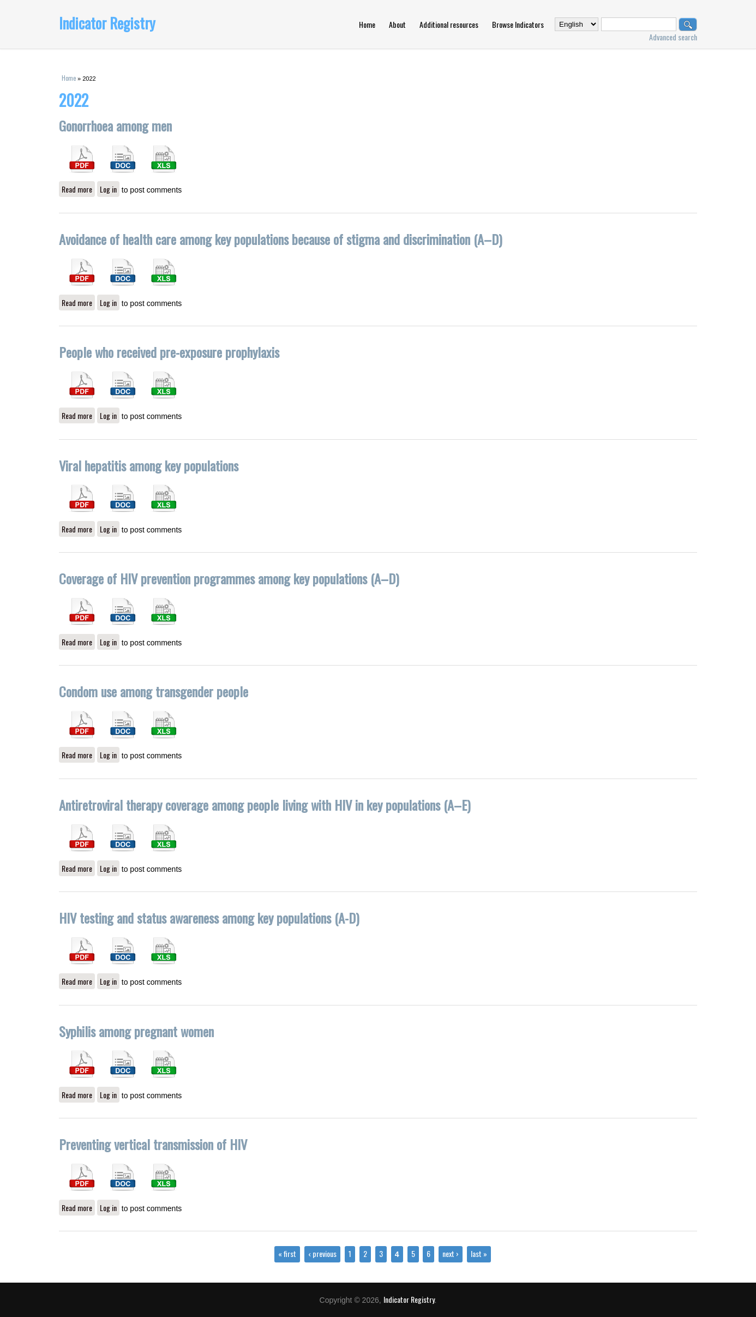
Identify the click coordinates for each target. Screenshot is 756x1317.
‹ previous (322, 1253)
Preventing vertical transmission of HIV (153, 1144)
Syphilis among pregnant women (136, 1031)
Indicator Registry (107, 23)
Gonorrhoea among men (115, 125)
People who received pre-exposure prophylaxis (169, 352)
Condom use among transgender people (153, 691)
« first (287, 1253)
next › (450, 1253)
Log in (108, 189)
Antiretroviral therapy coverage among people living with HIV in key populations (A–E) (265, 805)
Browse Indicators (518, 24)
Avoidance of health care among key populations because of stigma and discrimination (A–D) (280, 239)
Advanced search (673, 37)
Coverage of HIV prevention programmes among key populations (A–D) (229, 578)
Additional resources (448, 24)
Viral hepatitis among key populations (148, 465)
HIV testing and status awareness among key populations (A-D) (209, 917)
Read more (78, 189)
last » (479, 1253)
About (397, 24)
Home (367, 24)
